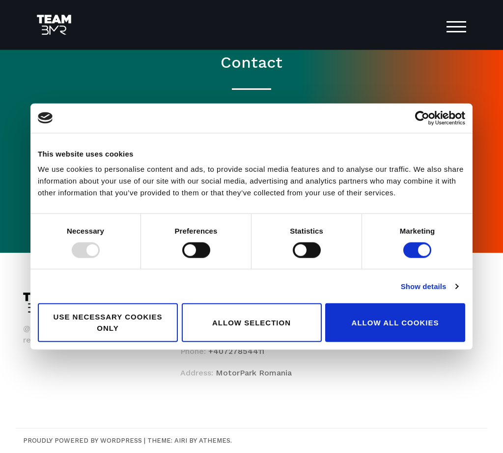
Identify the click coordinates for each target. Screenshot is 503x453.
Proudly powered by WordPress (82, 440)
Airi (180, 440)
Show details (424, 286)
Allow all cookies (395, 322)
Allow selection (251, 322)
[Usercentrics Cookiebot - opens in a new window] (422, 117)
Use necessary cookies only (108, 322)
